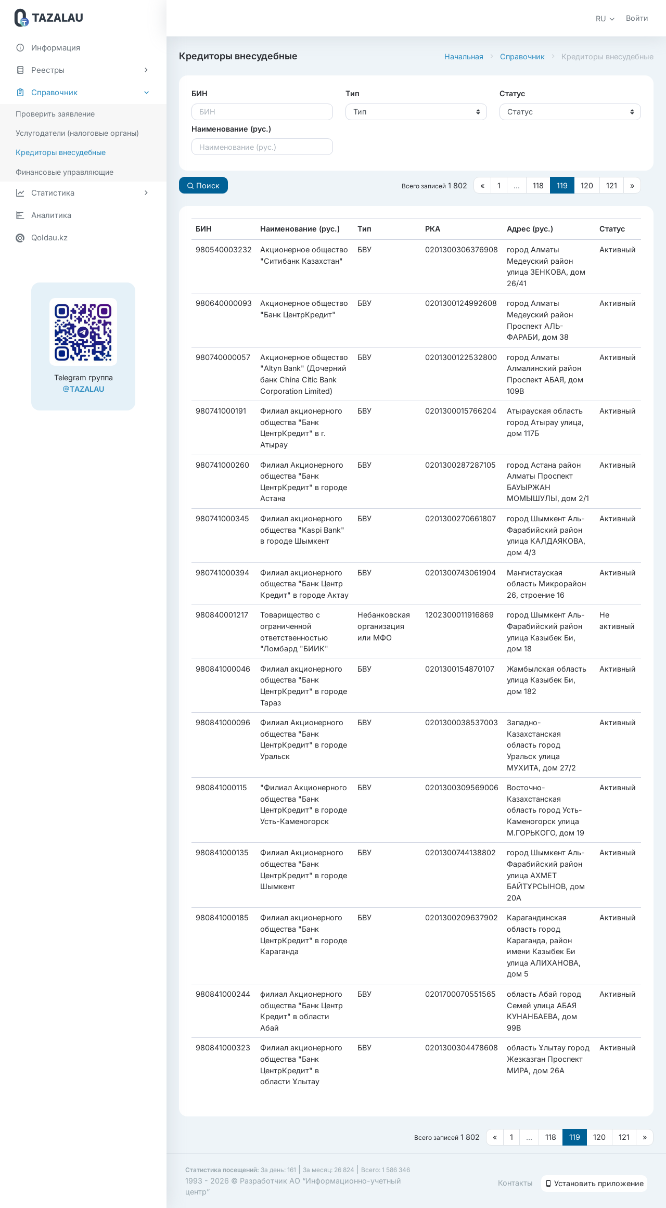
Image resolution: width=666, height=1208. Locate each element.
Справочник (522, 56)
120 (587, 185)
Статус (512, 93)
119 (562, 185)
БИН (199, 93)
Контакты (515, 1182)
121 (611, 185)
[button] (606, 18)
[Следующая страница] (632, 185)
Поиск (203, 185)
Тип (352, 93)
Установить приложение (594, 1183)
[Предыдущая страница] (482, 185)
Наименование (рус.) (231, 128)
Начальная (463, 56)
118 (538, 185)
